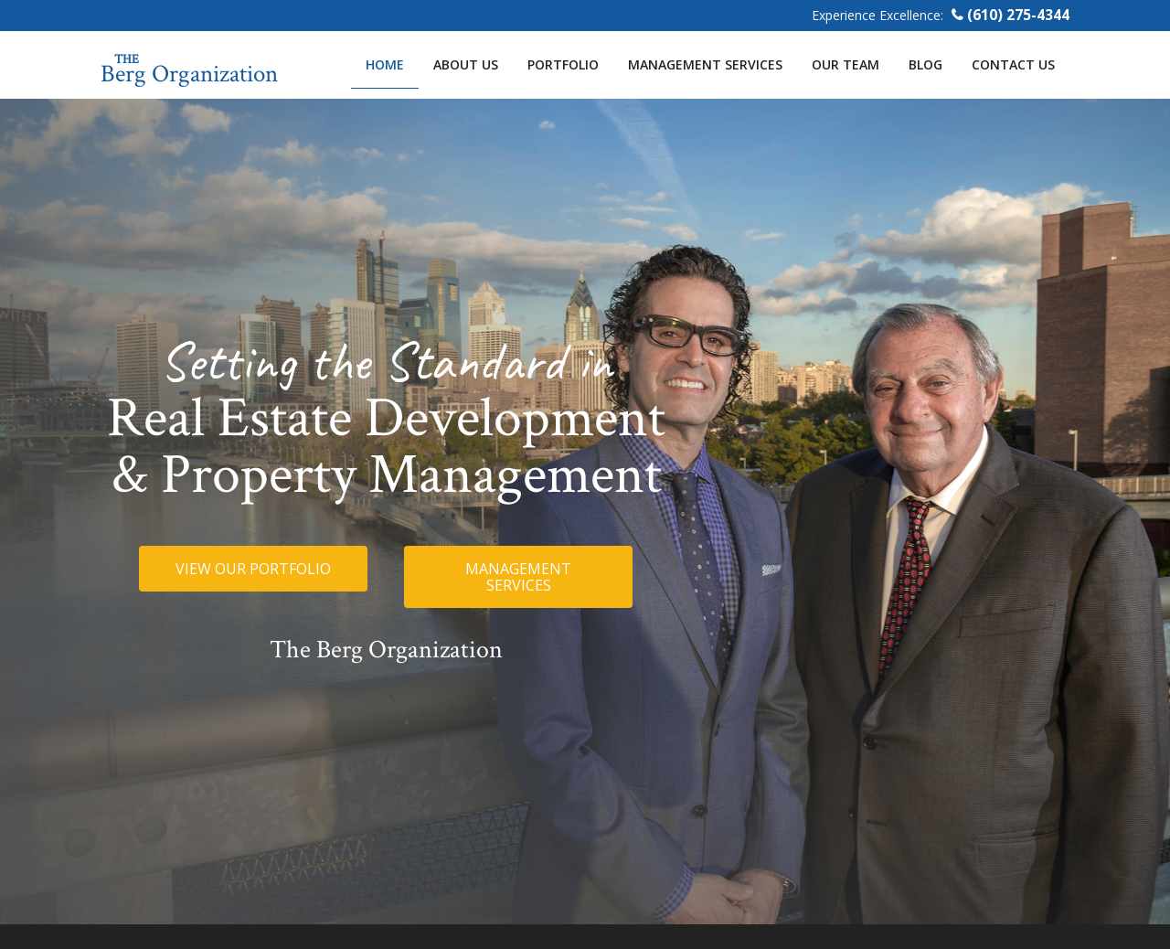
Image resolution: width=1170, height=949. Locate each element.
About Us (465, 64)
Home (385, 64)
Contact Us (1013, 64)
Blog (925, 64)
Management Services (705, 64)
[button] (253, 569)
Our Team (845, 64)
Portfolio (563, 64)
